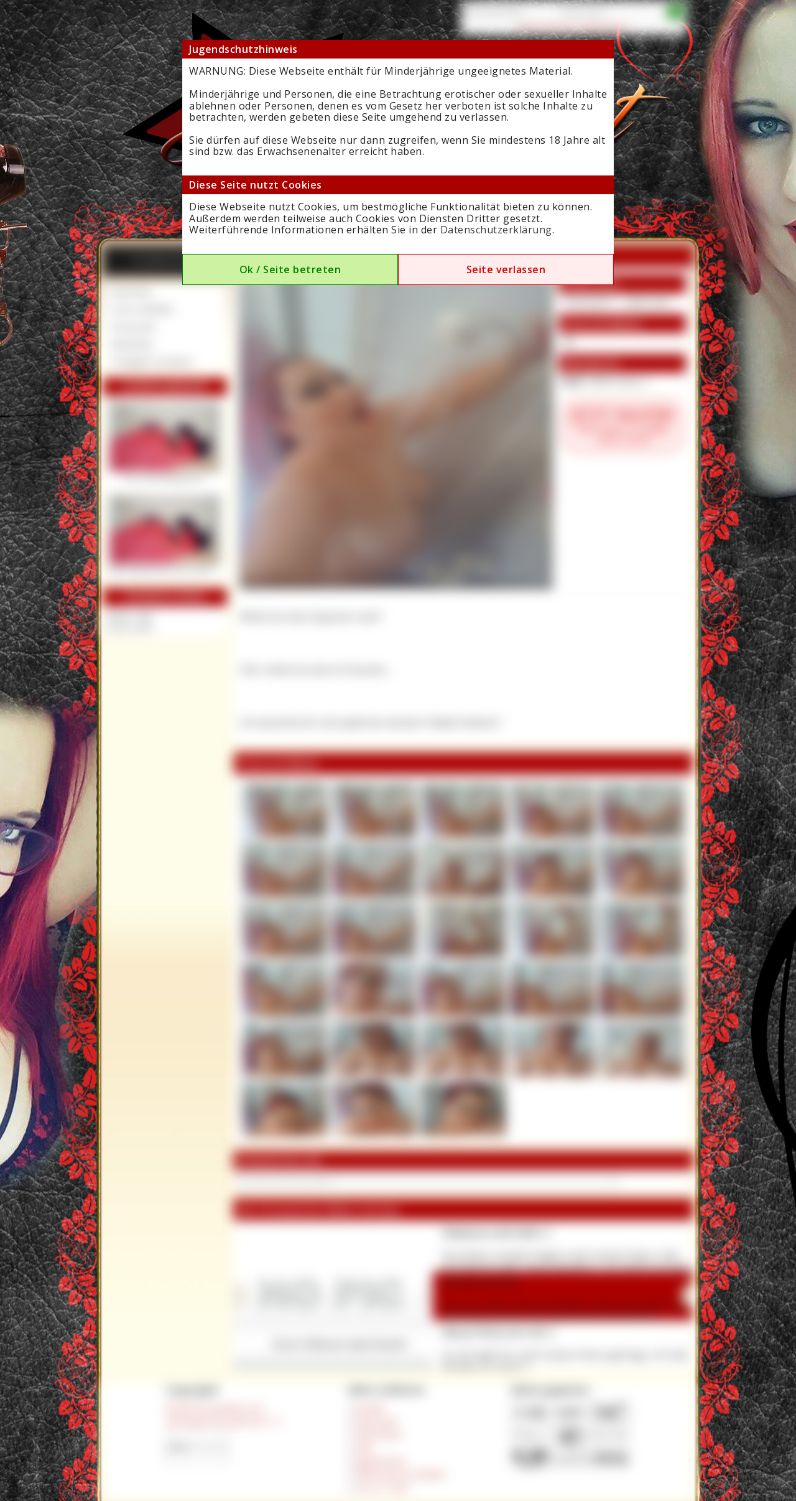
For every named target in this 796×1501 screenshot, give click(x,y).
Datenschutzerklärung (496, 229)
